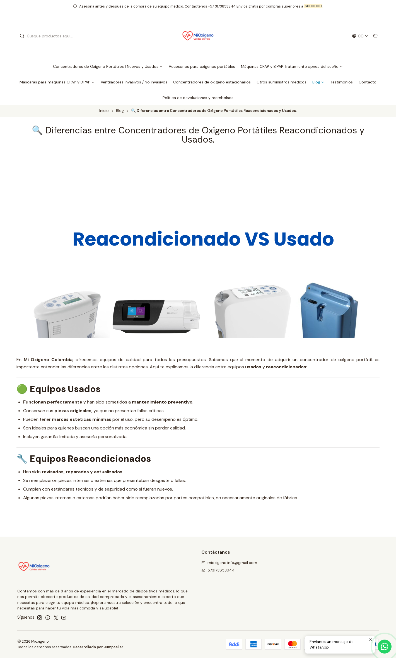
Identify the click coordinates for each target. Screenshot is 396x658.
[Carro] (375, 36)
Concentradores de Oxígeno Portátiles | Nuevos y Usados (108, 66)
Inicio (104, 111)
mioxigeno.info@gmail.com (229, 562)
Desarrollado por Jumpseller (98, 647)
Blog (318, 82)
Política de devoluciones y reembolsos (198, 97)
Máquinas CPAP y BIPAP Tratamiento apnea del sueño (292, 66)
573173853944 (218, 570)
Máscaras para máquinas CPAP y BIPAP (57, 82)
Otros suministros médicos (281, 82)
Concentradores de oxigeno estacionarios (212, 82)
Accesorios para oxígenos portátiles (202, 66)
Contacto (367, 82)
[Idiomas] (360, 36)
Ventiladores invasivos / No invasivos (134, 82)
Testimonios (341, 82)
